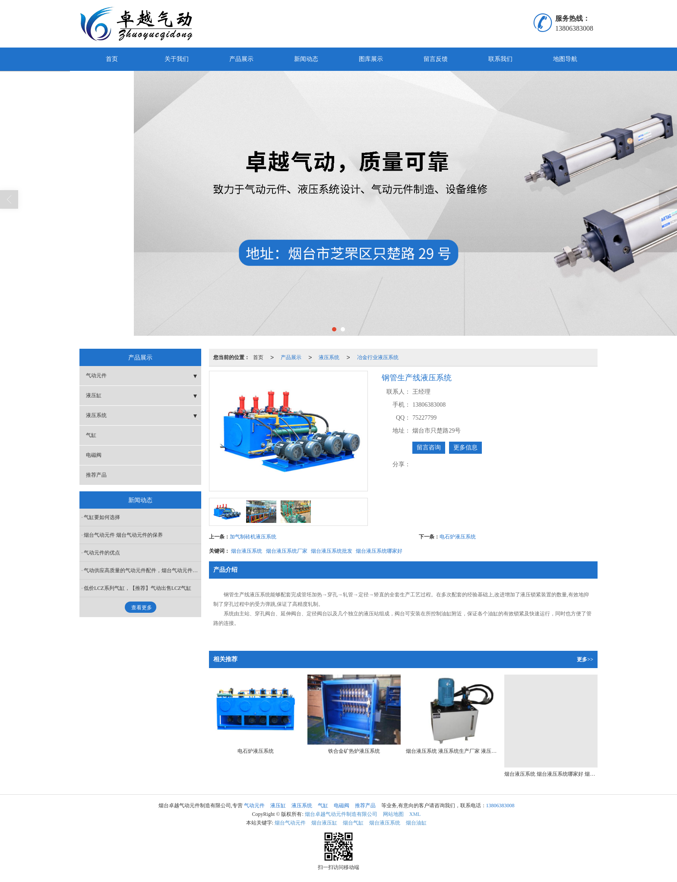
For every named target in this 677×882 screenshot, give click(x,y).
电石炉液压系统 (458, 537)
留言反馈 (436, 59)
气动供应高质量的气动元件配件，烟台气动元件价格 (142, 570)
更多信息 (465, 447)
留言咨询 (429, 447)
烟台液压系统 (246, 551)
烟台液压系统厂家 (286, 551)
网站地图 (393, 814)
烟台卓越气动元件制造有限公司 (341, 814)
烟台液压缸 (324, 823)
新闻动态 (306, 59)
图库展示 (371, 59)
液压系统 (329, 357)
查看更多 (141, 608)
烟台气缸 (353, 823)
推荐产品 (96, 475)
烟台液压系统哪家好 (379, 551)
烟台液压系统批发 (331, 551)
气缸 (91, 435)
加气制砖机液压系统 (253, 537)
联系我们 (500, 59)
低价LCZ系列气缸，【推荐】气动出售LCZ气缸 (137, 588)
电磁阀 (93, 455)
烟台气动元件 (290, 823)
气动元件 (96, 376)
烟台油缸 (416, 823)
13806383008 (500, 805)
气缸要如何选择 (102, 517)
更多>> (585, 659)
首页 (112, 59)
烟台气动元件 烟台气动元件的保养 (123, 535)
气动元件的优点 (102, 553)
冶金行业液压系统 (378, 357)
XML (415, 814)
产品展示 (241, 59)
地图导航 (565, 59)
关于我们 (177, 59)
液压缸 (93, 395)
